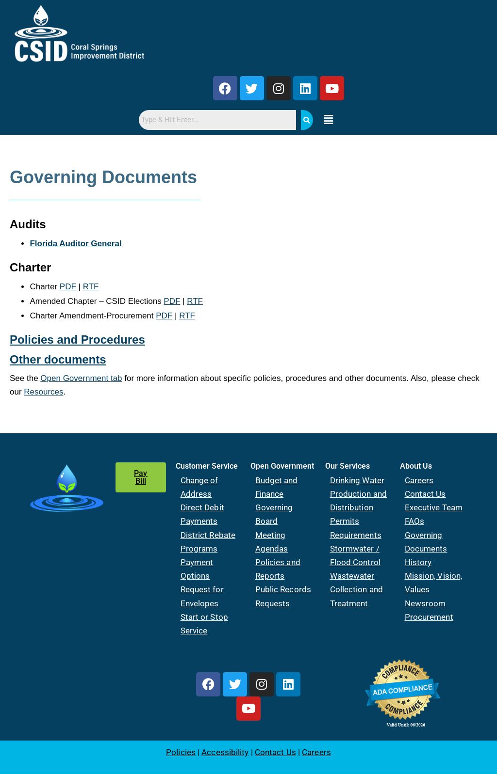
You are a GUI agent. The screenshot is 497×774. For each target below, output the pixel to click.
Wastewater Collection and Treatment (356, 589)
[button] (328, 120)
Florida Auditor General (75, 243)
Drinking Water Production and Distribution (358, 493)
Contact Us (425, 494)
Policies (181, 752)
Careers (419, 480)
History (418, 562)
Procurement (429, 617)
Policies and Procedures (77, 339)
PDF (68, 286)
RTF (91, 286)
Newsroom (425, 603)
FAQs (414, 521)
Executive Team (434, 507)
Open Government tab (81, 378)
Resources (43, 391)
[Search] (307, 120)
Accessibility (224, 752)
